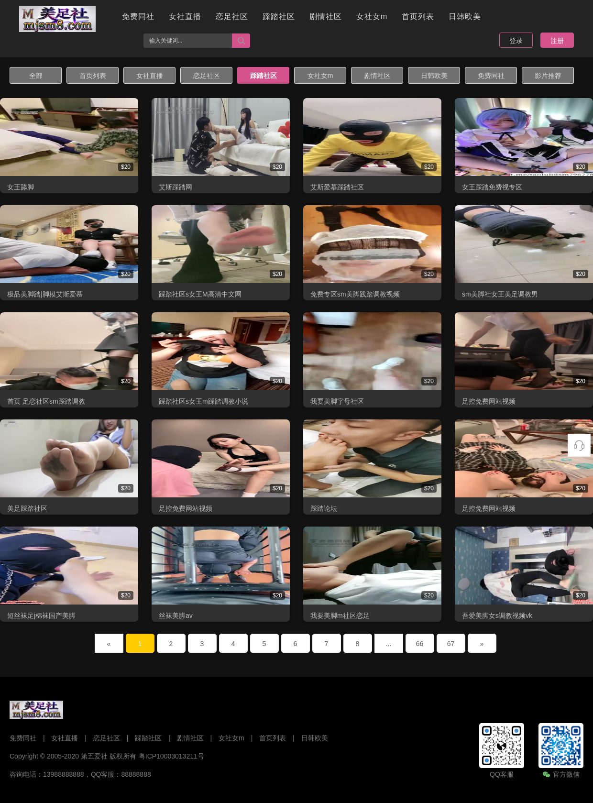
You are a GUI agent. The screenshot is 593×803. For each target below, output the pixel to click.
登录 (516, 40)
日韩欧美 (465, 16)
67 (451, 644)
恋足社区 (232, 16)
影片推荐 (548, 75)
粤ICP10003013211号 (171, 756)
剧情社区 (325, 16)
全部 (36, 75)
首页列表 (418, 16)
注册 (557, 40)
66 (420, 644)
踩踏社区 (279, 16)
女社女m (371, 16)
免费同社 (138, 16)
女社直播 (185, 16)
